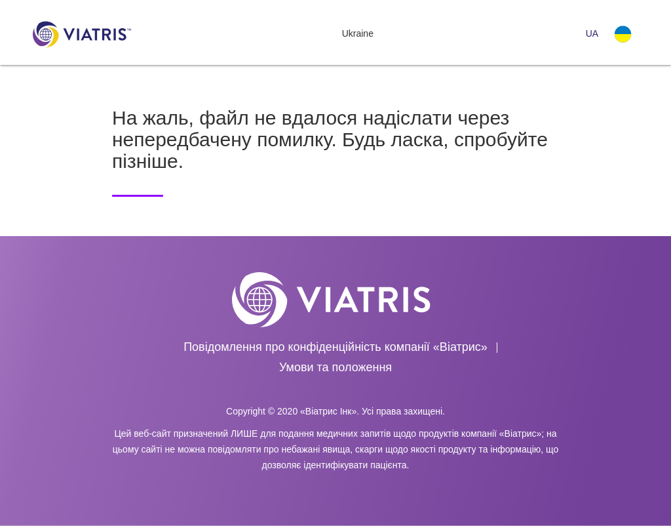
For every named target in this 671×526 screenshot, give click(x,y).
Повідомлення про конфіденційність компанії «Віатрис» (335, 347)
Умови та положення (335, 367)
